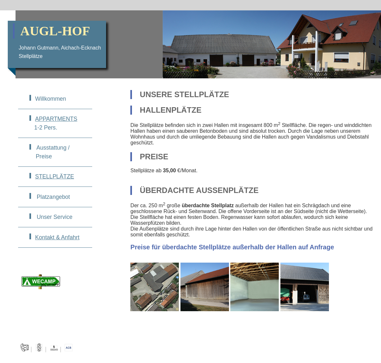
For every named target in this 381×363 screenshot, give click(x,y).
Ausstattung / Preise (49, 151)
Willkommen (50, 99)
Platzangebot (52, 197)
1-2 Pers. (53, 123)
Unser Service (53, 217)
